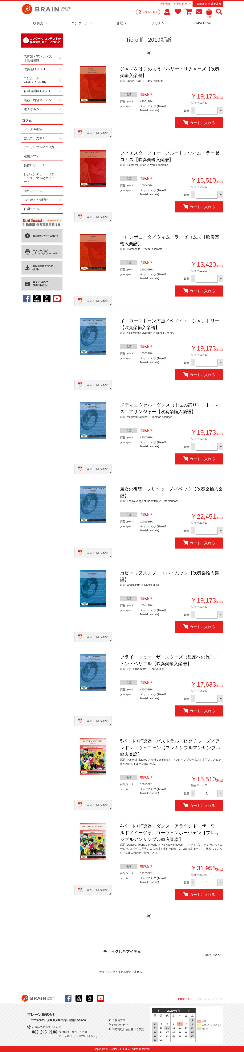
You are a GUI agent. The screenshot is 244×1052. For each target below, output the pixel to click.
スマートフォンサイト (209, 998)
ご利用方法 (118, 1020)
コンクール (81, 23)
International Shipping (208, 3)
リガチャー (159, 23)
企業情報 (164, 3)
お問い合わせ (182, 3)
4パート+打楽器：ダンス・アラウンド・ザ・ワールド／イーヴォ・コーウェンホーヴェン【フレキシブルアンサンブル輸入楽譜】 (170, 833)
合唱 (121, 23)
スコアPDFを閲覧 (97, 132)
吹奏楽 (40, 23)
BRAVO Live (201, 23)
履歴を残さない (213, 955)
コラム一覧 (149, 11)
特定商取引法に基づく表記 (128, 1029)
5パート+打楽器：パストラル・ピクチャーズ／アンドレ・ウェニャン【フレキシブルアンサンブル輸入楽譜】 (170, 748)
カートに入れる (199, 122)
